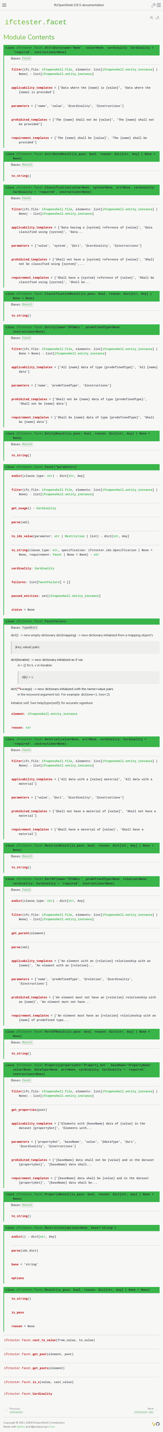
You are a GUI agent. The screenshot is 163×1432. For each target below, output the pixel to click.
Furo (52, 1426)
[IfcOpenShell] (153, 1424)
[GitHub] (158, 1424)
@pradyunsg (39, 1426)
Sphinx (21, 1426)
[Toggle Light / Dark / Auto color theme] (153, 5)
